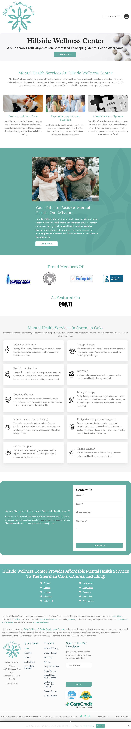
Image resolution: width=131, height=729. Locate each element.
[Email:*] (99, 507)
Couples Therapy (23, 394)
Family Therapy (86, 392)
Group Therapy (86, 344)
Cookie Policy (88, 726)
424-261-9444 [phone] (12, 683)
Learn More (65, 54)
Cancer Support (23, 446)
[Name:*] (99, 499)
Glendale (48, 596)
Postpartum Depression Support (97, 419)
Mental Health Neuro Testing (31, 419)
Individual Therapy (24, 344)
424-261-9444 (112, 17)
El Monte (47, 592)
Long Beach (88, 587)
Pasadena (87, 592)
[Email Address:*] (79, 665)
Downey (47, 587)
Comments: (82, 521)
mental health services (50, 520)
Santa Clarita (88, 596)
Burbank (47, 583)
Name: (79, 495)
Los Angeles (88, 583)
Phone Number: (84, 512)
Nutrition (83, 370)
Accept (100, 725)
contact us (105, 351)
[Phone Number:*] (99, 516)
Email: (79, 503)
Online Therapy (86, 448)
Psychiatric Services (25, 368)
